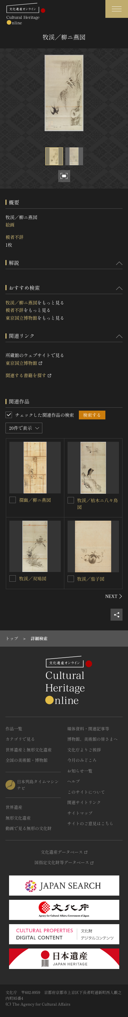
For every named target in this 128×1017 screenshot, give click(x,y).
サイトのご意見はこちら (90, 823)
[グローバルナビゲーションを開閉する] (116, 9)
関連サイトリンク (84, 802)
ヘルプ (73, 781)
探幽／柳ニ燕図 (35, 500)
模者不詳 (14, 237)
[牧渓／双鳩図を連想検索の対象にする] (12, 578)
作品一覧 (13, 729)
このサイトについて (86, 792)
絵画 (10, 224)
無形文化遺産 (18, 818)
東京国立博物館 (21, 318)
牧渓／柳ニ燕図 (21, 302)
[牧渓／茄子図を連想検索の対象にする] (71, 579)
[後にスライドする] (114, 596)
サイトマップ (79, 813)
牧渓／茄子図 (90, 579)
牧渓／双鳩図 (32, 578)
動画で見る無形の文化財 (28, 828)
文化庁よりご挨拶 (84, 750)
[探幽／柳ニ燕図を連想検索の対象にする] (12, 500)
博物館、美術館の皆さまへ (92, 739)
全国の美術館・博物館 (26, 760)
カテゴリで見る (20, 739)
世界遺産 (13, 807)
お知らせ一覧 (79, 771)
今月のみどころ (82, 760)
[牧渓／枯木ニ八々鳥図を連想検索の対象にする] (71, 500)
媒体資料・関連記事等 (88, 729)
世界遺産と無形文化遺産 (28, 750)
